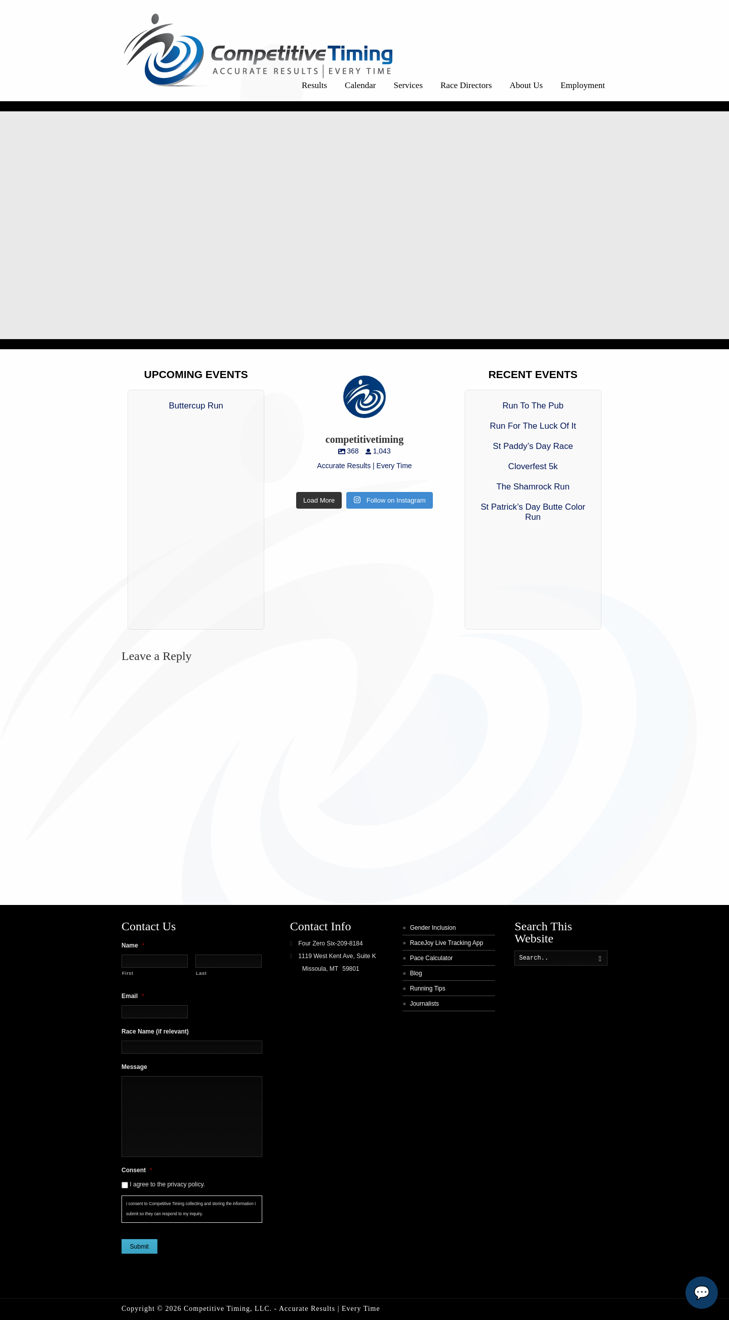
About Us (526, 85)
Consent (137, 1170)
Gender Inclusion (433, 927)
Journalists (424, 1003)
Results (314, 85)
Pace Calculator (431, 958)
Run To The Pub (532, 405)
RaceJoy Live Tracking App (446, 942)
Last (201, 973)
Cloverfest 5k (533, 466)
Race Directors (466, 85)
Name (133, 945)
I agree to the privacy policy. (167, 1184)
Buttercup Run (196, 405)
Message (134, 1066)
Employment (582, 85)
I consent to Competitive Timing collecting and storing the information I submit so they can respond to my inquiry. (191, 1209)
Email (133, 996)
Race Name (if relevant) (155, 1031)
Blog (416, 973)
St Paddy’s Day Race (533, 446)
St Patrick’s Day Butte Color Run (532, 512)
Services (408, 85)
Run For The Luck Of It (533, 426)
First (127, 973)
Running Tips (428, 988)
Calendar (360, 85)
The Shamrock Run (533, 486)
